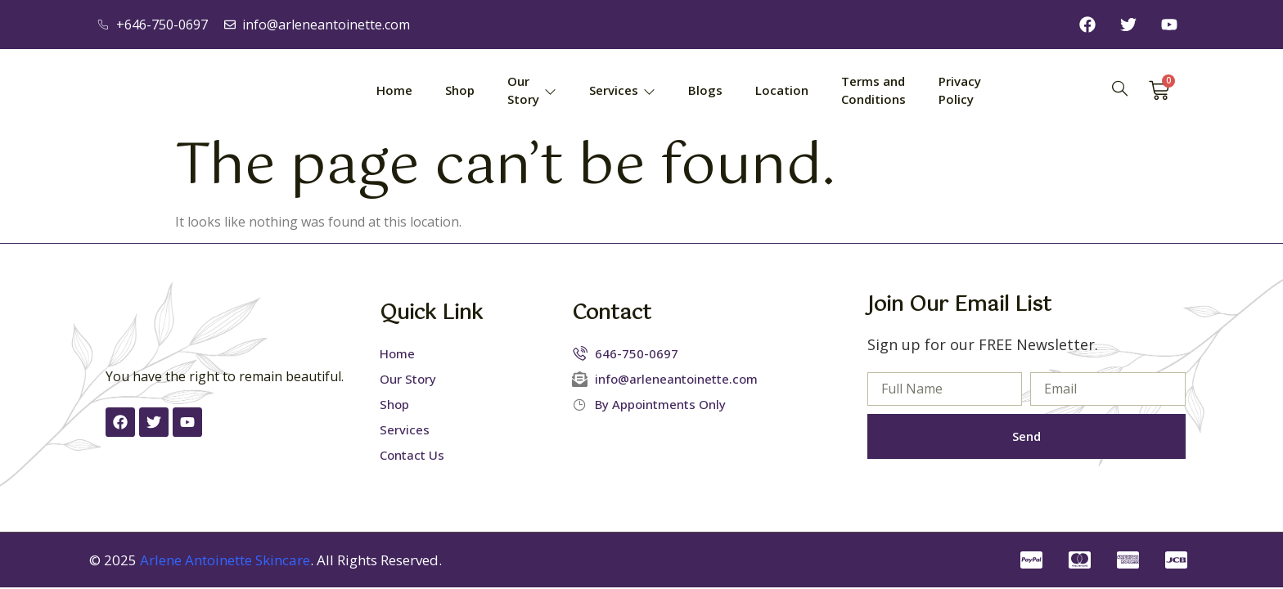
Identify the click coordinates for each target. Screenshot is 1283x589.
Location (781, 90)
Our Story (531, 90)
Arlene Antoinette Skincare (225, 560)
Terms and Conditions (873, 90)
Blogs (705, 90)
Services (622, 90)
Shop (460, 90)
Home (394, 90)
